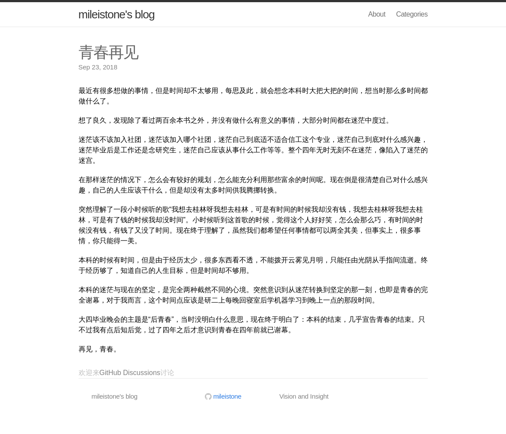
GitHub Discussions (130, 372)
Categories (411, 14)
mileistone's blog (117, 14)
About (376, 14)
